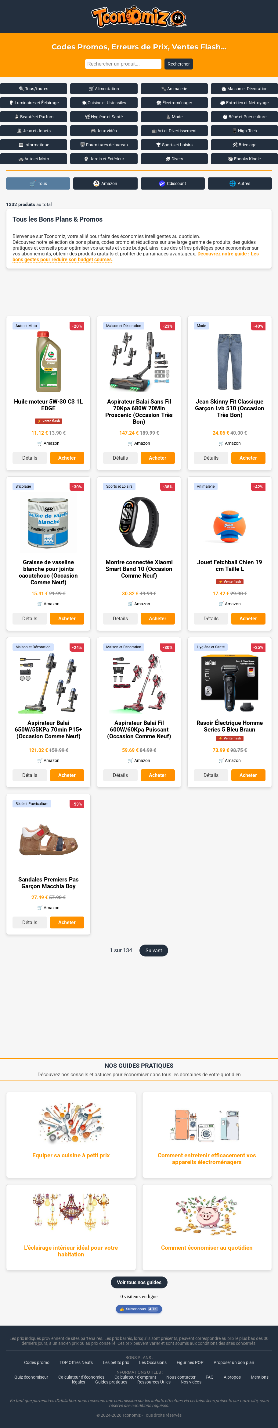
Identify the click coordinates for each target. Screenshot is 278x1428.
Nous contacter (181, 1377)
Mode (201, 326)
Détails (29, 458)
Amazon (105, 183)
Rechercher (179, 64)
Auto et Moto (26, 326)
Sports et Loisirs (119, 486)
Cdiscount (172, 183)
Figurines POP (190, 1362)
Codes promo (36, 1362)
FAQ (210, 1377)
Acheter (67, 458)
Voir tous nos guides (139, 1282)
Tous (38, 183)
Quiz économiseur (31, 1377)
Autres (239, 183)
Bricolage (23, 486)
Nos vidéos (191, 1382)
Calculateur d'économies (81, 1377)
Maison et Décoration (123, 326)
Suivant (154, 950)
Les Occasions (153, 1362)
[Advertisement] (139, 291)
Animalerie (206, 486)
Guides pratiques (111, 1382)
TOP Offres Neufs (76, 1362)
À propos (232, 1377)
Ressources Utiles (154, 1382)
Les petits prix (116, 1362)
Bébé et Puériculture (32, 804)
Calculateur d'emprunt (135, 1377)
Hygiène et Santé (211, 647)
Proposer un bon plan (234, 1362)
